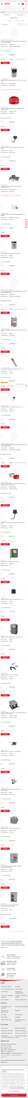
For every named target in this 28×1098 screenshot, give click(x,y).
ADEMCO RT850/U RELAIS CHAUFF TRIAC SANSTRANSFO (14, 599)
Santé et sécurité (6, 1019)
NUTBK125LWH (4, 213)
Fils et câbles (18, 1014)
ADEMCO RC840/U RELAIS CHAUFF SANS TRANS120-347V (13, 523)
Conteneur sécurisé (6, 1033)
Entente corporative (21, 1033)
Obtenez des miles (11, 973)
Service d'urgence (11, 955)
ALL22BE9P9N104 (5, 79)
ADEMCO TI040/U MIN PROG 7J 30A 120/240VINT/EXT (13, 637)
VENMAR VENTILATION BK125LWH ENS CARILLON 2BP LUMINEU (13, 215)
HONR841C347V (5, 788)
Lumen (14, 983)
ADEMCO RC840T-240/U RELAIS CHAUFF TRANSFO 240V (13, 148)
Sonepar (17, 986)
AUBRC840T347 (5, 405)
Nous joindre (4, 999)
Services (14, 1003)
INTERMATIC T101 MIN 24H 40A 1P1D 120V (10, 561)
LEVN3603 (3, 864)
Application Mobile (20, 1028)
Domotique (4, 1017)
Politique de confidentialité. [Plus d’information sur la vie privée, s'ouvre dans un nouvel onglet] (17, 1088)
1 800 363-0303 (16, 1053)
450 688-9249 (7, 1048)
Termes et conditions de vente (7, 996)
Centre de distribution (7, 989)
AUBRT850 (3, 598)
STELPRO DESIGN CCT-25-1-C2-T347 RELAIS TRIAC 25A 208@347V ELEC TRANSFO (14, 713)
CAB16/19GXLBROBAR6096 (7, 443)
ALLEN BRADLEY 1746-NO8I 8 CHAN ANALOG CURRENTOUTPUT (11, 187)
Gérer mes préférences (14, 1091)
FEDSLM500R (4, 107)
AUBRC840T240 (5, 146)
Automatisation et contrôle (6, 1007)
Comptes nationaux (20, 1030)
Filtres (7, 15)
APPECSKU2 (3, 903)
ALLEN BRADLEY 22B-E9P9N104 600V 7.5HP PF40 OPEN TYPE (13, 81)
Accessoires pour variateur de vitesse (15, 945)
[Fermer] (26, 1067)
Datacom (17, 1010)
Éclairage (3, 1014)
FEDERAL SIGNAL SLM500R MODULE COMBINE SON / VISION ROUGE (13, 109)
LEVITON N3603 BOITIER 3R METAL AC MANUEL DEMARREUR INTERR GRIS (11, 866)
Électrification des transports (20, 1020)
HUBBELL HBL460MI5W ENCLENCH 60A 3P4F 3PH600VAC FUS (14, 330)
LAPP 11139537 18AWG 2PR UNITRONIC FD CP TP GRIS (13, 369)
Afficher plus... (4, 947)
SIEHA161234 (4, 750)
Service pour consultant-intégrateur (7, 1036)
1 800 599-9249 (11, 1049)
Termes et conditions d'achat (21, 996)
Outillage (17, 1017)
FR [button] (25, 1)
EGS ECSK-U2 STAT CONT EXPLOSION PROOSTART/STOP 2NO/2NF (9, 905)
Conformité (4, 991)
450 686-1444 (9, 1051)
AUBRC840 (3, 521)
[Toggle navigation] (2, 4)
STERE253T (3, 711)
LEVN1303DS (4, 252)
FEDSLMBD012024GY (6, 482)
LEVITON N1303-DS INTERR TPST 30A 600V (10, 253)
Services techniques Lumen (20, 1036)
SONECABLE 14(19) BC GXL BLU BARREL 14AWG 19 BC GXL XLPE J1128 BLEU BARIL (14, 42)
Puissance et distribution (4, 1011)
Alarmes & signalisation (16, 941)
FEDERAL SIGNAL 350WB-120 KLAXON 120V (10, 828)
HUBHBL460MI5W (5, 328)
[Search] (14, 8)
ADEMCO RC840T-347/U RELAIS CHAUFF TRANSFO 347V (14, 407)
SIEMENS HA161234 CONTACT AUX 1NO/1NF (11, 751)
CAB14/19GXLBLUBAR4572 (7, 40)
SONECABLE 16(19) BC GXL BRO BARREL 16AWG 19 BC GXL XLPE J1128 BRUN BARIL (14, 445)
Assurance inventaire (7, 1030)
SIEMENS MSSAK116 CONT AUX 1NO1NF (9, 675)
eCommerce (4, 1028)
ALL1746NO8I (4, 185)
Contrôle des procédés (21, 1006)
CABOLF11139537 (5, 367)
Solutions (14, 1024)
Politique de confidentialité (19, 992)
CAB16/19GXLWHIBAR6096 (7, 290)
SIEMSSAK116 (4, 673)
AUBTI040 (3, 635)
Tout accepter (14, 1095)
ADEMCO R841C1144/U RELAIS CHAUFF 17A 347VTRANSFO (10, 790)
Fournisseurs (19, 989)
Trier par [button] (20, 15)
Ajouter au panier (5, 63)
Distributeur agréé (11, 961)
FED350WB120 (4, 827)
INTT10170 (3, 560)
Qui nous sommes (6, 986)
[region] (14, 1081)
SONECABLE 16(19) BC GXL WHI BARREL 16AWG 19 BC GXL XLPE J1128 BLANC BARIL (14, 292)
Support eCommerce (21, 999)
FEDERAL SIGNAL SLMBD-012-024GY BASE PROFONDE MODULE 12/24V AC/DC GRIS (13, 484)
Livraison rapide (11, 968)
